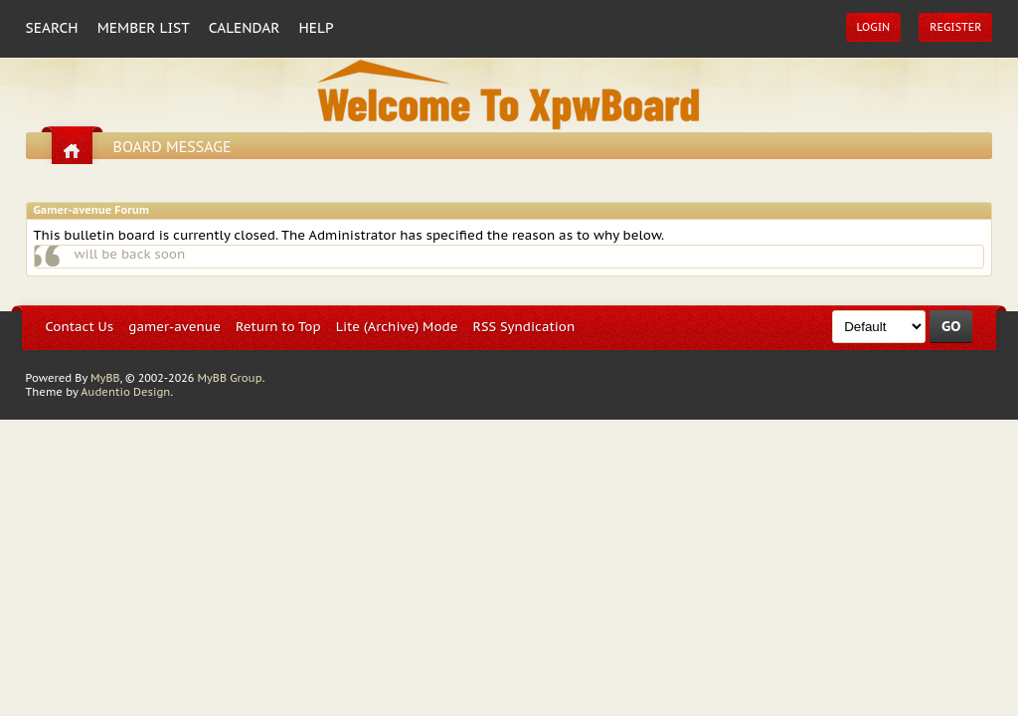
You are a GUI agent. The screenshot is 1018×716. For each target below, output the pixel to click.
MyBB (105, 378)
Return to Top (278, 326)
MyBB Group (229, 378)
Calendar (244, 28)
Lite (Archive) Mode (397, 326)
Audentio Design (125, 392)
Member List (143, 28)
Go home (72, 151)
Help (316, 28)
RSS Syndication (524, 326)
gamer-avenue (174, 326)
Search (52, 28)
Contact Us (80, 326)
